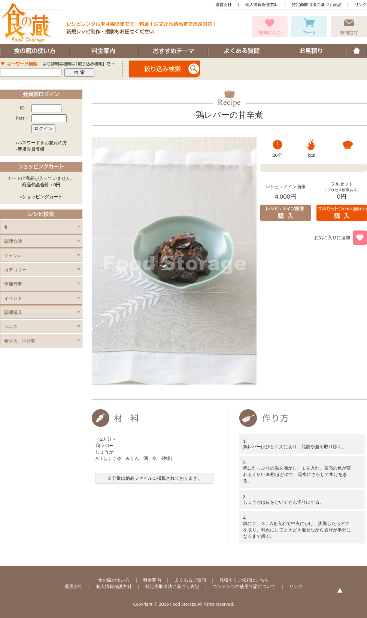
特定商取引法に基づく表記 (316, 4)
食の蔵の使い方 (114, 580)
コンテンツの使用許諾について (244, 586)
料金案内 (152, 580)
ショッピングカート (42, 196)
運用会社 (73, 586)
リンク (361, 4)
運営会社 (223, 4)
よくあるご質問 (190, 580)
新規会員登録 (31, 149)
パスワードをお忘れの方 (42, 142)
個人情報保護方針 (261, 4)
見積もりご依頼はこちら (244, 580)
